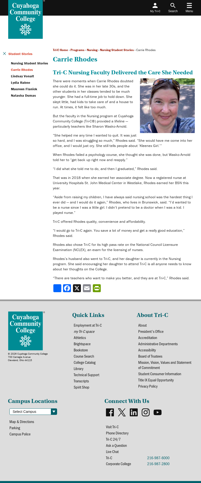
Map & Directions (21, 421)
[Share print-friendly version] (97, 288)
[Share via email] (87, 288)
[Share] (57, 288)
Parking (14, 427)
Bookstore (81, 349)
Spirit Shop (81, 387)
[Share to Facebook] (67, 288)
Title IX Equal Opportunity (156, 379)
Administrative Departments (158, 343)
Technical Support (86, 374)
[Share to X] (77, 288)
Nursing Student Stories (117, 50)
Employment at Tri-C (88, 325)
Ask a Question (116, 445)
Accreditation (147, 337)
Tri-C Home (60, 50)
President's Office (151, 331)
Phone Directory (117, 432)
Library (78, 368)
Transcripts (81, 380)
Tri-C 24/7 (113, 439)
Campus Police (20, 433)
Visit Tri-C (112, 426)
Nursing (92, 50)
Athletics (80, 337)
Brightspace (82, 343)
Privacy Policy (148, 386)
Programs (77, 50)
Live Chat (112, 451)
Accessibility (147, 349)
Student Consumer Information (159, 373)
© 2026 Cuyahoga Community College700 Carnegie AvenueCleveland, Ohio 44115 (28, 357)
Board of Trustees (150, 356)
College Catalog (85, 362)
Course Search (84, 356)
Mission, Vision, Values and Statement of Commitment (164, 365)
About (142, 325)
